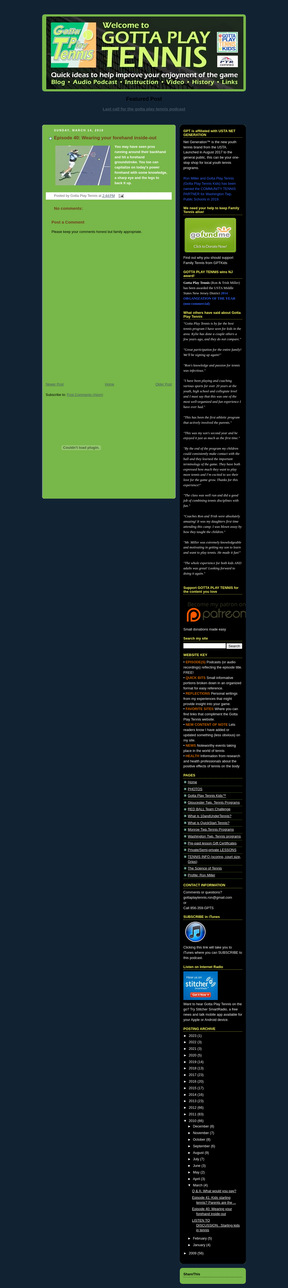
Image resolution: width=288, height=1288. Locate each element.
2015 (193, 1088)
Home (109, 384)
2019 (193, 1062)
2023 (193, 1036)
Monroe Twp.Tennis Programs (211, 830)
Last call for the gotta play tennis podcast (144, 109)
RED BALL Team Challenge (209, 809)
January (199, 1245)
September (202, 1146)
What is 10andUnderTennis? (209, 816)
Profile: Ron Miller (201, 875)
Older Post (163, 384)
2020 (193, 1055)
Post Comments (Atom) (85, 395)
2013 (193, 1101)
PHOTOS (195, 789)
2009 (193, 1253)
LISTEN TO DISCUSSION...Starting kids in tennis (216, 1225)
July (196, 1159)
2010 (193, 1121)
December (201, 1126)
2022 (193, 1042)
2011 (193, 1114)
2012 (193, 1108)
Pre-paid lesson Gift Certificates (212, 843)
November (201, 1133)
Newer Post (55, 384)
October (199, 1140)
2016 (193, 1081)
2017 (193, 1075)
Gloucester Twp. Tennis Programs (214, 803)
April (197, 1179)
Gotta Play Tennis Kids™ (207, 796)
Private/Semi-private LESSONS (212, 850)
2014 (193, 1095)
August (199, 1153)
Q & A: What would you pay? (214, 1191)
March (198, 1185)
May (196, 1172)
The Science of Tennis (205, 868)
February (200, 1238)
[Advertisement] (144, 118)
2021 (193, 1049)
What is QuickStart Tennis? (208, 823)
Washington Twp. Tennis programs (214, 836)
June (197, 1166)
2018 (193, 1068)
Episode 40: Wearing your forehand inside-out (105, 137)
